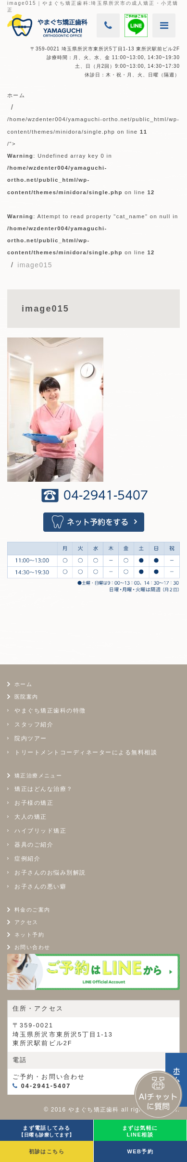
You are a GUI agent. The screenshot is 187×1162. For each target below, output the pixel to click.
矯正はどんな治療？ (43, 789)
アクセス (26, 922)
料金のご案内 (32, 909)
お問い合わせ (32, 947)
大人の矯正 (30, 816)
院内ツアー (30, 738)
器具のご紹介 (33, 844)
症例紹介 (27, 858)
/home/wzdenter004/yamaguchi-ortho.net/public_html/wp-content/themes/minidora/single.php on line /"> (93, 185)
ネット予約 (29, 934)
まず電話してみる (47, 1131)
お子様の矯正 (33, 803)
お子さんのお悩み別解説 (50, 872)
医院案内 (26, 697)
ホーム (23, 684)
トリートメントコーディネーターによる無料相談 (85, 752)
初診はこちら (46, 1151)
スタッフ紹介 (33, 724)
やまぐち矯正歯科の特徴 (50, 710)
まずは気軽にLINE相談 (140, 1131)
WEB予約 (140, 1151)
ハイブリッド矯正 (40, 830)
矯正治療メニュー (38, 775)
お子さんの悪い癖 (40, 886)
